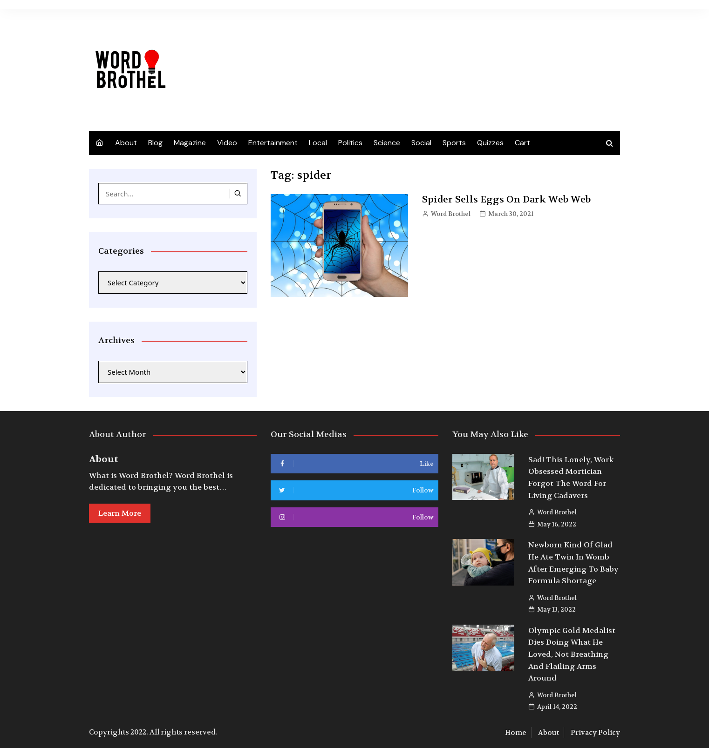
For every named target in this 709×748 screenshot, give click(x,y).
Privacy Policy (595, 732)
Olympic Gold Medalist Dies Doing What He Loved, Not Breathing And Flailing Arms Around (571, 654)
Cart (522, 143)
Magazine (190, 143)
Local (318, 143)
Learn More (119, 513)
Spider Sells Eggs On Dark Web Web (506, 199)
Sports (454, 143)
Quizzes (490, 143)
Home (515, 732)
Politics (350, 143)
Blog (155, 143)
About (126, 143)
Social (421, 143)
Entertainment (273, 143)
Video (227, 143)
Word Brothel (450, 214)
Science (387, 143)
